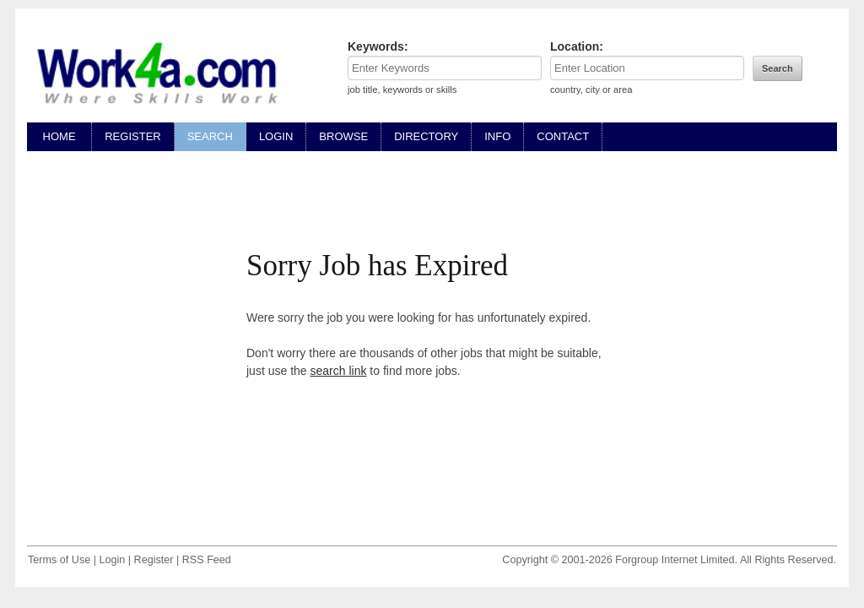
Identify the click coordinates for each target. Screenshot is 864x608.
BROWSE (343, 136)
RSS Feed (206, 560)
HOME (59, 136)
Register (154, 560)
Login (112, 560)
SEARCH (210, 136)
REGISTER (132, 136)
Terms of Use (59, 560)
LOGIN (276, 136)
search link (338, 370)
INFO (497, 136)
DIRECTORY (426, 136)
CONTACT (563, 136)
